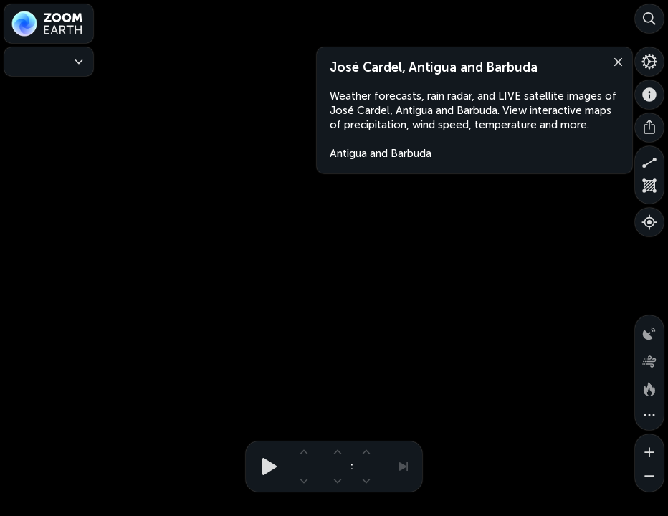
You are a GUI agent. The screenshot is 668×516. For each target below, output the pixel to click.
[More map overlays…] (649, 415)
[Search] (649, 18)
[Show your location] (649, 222)
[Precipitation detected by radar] (649, 329)
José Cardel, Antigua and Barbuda (434, 67)
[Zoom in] (649, 448)
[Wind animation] (649, 358)
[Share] (649, 127)
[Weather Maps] (48, 61)
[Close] (615, 61)
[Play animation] (265, 466)
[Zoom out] (649, 477)
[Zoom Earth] (48, 23)
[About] (649, 94)
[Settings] (649, 61)
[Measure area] (649, 189)
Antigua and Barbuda (380, 153)
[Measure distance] (649, 160)
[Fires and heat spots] (649, 387)
